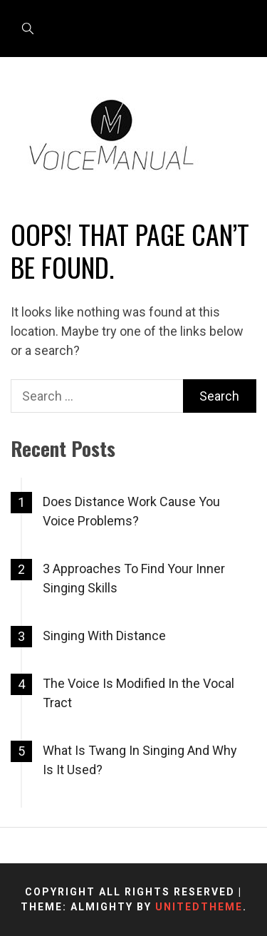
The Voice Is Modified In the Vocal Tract (138, 693)
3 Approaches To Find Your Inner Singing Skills (134, 578)
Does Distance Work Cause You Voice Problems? (131, 511)
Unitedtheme (199, 906)
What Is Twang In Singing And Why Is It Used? (140, 760)
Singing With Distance (104, 635)
